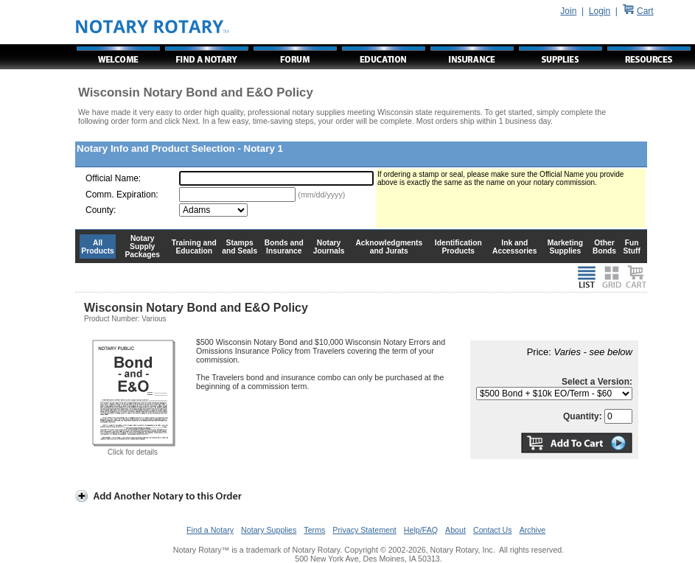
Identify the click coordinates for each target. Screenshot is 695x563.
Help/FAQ (421, 529)
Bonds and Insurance (284, 247)
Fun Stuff (631, 247)
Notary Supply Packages (142, 246)
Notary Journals (329, 247)
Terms (314, 529)
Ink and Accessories (514, 247)
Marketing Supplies (566, 247)
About (455, 529)
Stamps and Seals (239, 247)
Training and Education (194, 247)
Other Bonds (604, 247)
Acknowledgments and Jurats (388, 247)
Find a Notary (210, 529)
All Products (97, 247)
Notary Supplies (268, 529)
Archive (533, 529)
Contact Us (492, 529)
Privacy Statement (364, 529)
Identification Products (458, 247)
